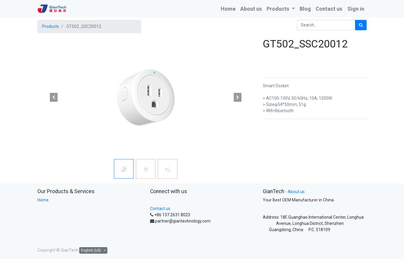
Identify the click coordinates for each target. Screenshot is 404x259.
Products (50, 26)
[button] (53, 97)
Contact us (160, 208)
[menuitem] (228, 8)
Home (43, 200)
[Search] (361, 25)
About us (296, 191)
